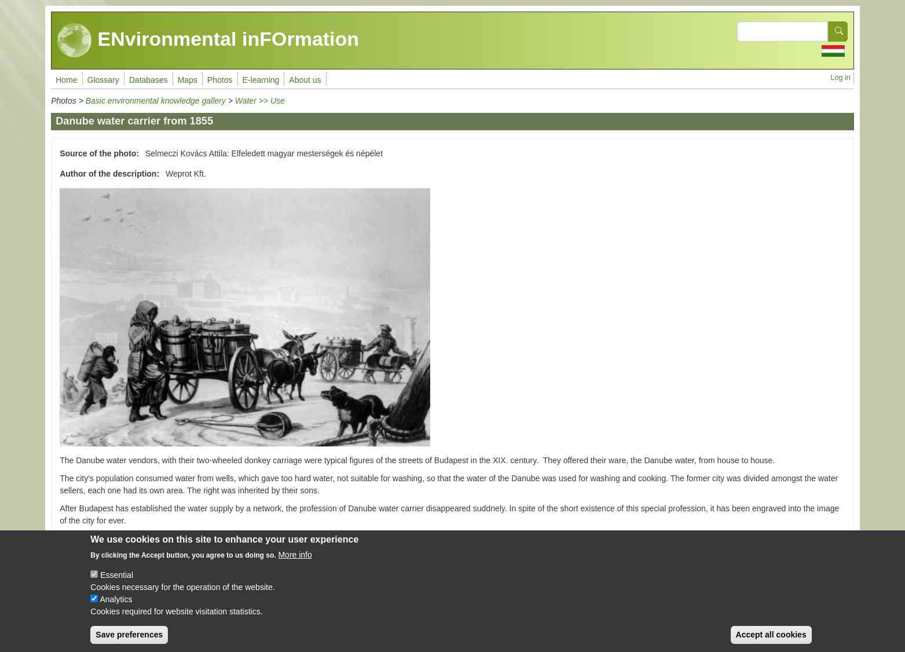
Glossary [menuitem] (103, 80)
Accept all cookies (771, 637)
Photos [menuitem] (220, 80)
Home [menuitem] (66, 80)
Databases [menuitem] (148, 80)
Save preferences (129, 637)
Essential (116, 577)
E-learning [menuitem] (261, 80)
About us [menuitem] (305, 80)
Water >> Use (260, 100)
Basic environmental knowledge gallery (156, 100)
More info (295, 557)
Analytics (116, 601)
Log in (841, 78)
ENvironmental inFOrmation (208, 40)
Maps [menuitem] (187, 80)
